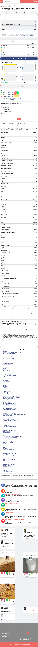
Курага (4, 387)
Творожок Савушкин (7, 429)
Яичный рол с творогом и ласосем (10, 412)
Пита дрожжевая (6, 465)
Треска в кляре (6, 388)
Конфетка (5, 470)
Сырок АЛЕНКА (6, 454)
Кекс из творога (6, 373)
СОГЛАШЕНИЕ (4, 640)
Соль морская (6, 461)
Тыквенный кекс (6, 391)
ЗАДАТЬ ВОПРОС (5, 638)
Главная (2, 5)
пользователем (11, 12)
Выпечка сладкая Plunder (8, 358)
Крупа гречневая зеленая (8, 390)
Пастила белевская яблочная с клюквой (11, 410)
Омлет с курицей (6, 431)
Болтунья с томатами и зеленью (10, 437)
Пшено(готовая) (6, 432)
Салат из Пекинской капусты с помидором (12, 378)
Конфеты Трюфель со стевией (9, 409)
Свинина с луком (6, 416)
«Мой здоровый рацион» (16, 317)
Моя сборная (5, 367)
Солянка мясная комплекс (6, 6)
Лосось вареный (6, 446)
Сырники (5, 386)
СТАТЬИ (3, 631)
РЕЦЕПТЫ (3, 626)
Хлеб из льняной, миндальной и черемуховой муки (14, 414)
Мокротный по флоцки (8, 359)
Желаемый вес (4, 113)
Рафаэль (4, 443)
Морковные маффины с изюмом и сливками (12, 405)
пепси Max (5, 427)
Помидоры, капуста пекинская (9, 413)
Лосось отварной (6, 444)
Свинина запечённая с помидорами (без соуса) (13, 362)
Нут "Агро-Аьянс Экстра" (8, 393)
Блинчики (5, 371)
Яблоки (4, 385)
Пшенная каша (6, 380)
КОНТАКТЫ (10, 638)
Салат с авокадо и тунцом (8, 441)
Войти (35, 1)
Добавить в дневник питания (19, 58)
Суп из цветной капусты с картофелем (11, 439)
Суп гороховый (6, 435)
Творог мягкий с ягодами (8, 466)
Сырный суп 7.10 (6, 384)
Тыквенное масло (6, 458)
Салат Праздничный (7, 415)
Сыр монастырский (7, 374)
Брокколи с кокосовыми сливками (10, 421)
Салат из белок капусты (8, 365)
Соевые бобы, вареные (8, 471)
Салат (4, 447)
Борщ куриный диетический (9, 464)
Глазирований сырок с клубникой (10, 424)
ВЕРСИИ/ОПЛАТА (5, 636)
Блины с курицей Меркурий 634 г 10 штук (12, 352)
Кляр (4, 382)
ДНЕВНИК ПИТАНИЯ (5, 624)
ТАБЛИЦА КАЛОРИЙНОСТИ (24, 626)
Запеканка (5, 469)
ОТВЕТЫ (21, 631)
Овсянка (4, 368)
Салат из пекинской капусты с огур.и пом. (12, 396)
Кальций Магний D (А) (7, 356)
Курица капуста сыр (7, 381)
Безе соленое (6, 457)
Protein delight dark (7, 422)
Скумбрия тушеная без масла (9, 426)
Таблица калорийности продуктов (11, 5)
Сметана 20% (5, 450)
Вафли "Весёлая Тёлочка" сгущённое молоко (12, 463)
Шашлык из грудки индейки (9, 459)
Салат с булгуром (6, 401)
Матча (4, 369)
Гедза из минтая (6, 407)
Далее (19, 119)
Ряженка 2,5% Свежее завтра (9, 353)
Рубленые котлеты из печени (9, 453)
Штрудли (5, 395)
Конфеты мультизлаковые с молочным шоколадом (14, 354)
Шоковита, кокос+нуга (8, 442)
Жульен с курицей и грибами (9, 375)
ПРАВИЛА (8, 640)
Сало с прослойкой (7, 360)
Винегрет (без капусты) (8, 399)
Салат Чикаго (6, 452)
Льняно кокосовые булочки (9, 398)
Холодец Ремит (6, 370)
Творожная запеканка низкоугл (10, 403)
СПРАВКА (3, 635)
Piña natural (5, 392)
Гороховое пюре (6, 425)
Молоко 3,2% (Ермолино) (8, 449)
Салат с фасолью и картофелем (10, 404)
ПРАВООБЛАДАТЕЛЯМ (6, 633)
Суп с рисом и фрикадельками (9, 408)
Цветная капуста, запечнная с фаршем (11, 397)
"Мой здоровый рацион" (27, 35)
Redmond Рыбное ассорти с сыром (10, 438)
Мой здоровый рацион (26, 12)
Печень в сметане (6, 433)
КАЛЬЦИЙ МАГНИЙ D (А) (8, 363)
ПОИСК (21, 624)
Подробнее (32, 313)
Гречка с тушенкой (7, 402)
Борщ (4, 418)
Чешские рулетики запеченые (9, 430)
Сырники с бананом (7, 379)
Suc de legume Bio (6, 364)
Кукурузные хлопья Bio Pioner (9, 455)
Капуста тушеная (6, 467)
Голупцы (5, 351)
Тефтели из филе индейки (8, 419)
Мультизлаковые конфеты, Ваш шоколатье (12, 436)
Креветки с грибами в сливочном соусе (11, 420)
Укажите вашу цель (5, 105)
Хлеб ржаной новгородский (9, 376)
